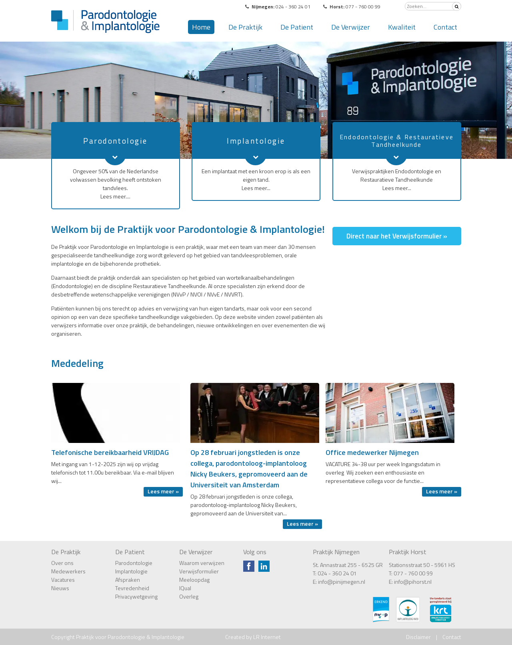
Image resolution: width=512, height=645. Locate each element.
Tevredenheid (132, 588)
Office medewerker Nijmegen (372, 452)
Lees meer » (163, 491)
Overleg (188, 596)
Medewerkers (68, 571)
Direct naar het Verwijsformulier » (396, 236)
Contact (445, 27)
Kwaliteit (402, 27)
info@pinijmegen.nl (341, 581)
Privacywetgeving (136, 596)
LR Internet (267, 637)
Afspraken (127, 579)
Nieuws (60, 588)
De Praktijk (245, 27)
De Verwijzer (350, 27)
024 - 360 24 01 (337, 573)
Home (201, 27)
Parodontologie (133, 563)
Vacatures (63, 579)
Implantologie (131, 571)
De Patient (296, 27)
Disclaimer (418, 637)
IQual (185, 588)
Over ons (62, 563)
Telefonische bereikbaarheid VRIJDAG (110, 452)
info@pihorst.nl (413, 581)
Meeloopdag (194, 579)
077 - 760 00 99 (413, 573)
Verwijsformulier (199, 571)
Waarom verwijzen (201, 563)
